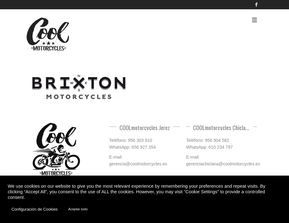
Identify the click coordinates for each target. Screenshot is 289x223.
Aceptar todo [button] (78, 209)
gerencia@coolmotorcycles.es (138, 163)
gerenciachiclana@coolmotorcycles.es (223, 163)
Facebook (256, 4)
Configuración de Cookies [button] (34, 209)
